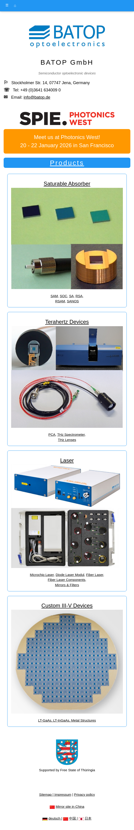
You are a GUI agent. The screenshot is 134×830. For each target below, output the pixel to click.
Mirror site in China (70, 806)
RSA (79, 296)
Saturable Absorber (67, 184)
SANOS (73, 301)
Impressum (63, 794)
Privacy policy (84, 794)
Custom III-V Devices (66, 605)
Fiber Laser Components (66, 580)
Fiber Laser (94, 575)
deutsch (54, 818)
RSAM (60, 301)
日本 (88, 818)
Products (67, 162)
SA (71, 296)
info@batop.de (37, 97)
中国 (73, 818)
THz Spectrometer (71, 434)
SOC (63, 296)
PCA (51, 434)
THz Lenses (67, 440)
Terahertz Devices (67, 322)
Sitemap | (46, 794)
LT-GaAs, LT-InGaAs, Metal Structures (67, 720)
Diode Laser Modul (70, 575)
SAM (54, 296)
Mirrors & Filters (67, 585)
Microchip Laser (42, 575)
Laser (67, 460)
